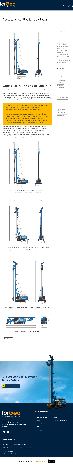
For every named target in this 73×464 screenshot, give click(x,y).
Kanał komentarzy (62, 114)
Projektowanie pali (63, 97)
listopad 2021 (60, 87)
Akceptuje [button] (51, 461)
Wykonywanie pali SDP (63, 57)
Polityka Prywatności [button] (40, 461)
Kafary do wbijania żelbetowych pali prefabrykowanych (62, 44)
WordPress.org (61, 115)
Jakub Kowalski (18, 90)
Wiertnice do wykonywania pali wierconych (27, 86)
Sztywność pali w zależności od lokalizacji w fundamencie (63, 60)
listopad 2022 (61, 81)
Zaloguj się (60, 111)
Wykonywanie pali (40, 90)
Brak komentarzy (27, 90)
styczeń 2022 (60, 84)
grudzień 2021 (61, 85)
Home (4, 15)
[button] (68, 6)
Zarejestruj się (61, 109)
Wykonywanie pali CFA (63, 54)
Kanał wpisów (61, 112)
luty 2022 (59, 82)
